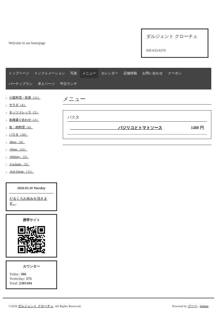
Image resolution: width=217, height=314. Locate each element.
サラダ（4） (18, 105)
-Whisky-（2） (19, 156)
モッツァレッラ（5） (24, 112)
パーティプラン (21, 84)
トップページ (19, 73)
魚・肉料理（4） (21, 127)
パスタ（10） (18, 134)
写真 (73, 73)
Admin (204, 306)
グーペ (192, 306)
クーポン (175, 73)
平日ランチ (68, 84)
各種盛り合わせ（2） (24, 119)
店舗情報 (130, 73)
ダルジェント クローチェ (35, 306)
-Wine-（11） (18, 149)
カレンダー (109, 73)
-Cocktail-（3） (19, 164)
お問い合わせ (152, 73)
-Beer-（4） (17, 142)
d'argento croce (37, 33)
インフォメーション (49, 73)
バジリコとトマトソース (116, 128)
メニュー (89, 73)
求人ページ (46, 84)
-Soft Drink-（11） (21, 171)
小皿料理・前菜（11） (25, 97)
